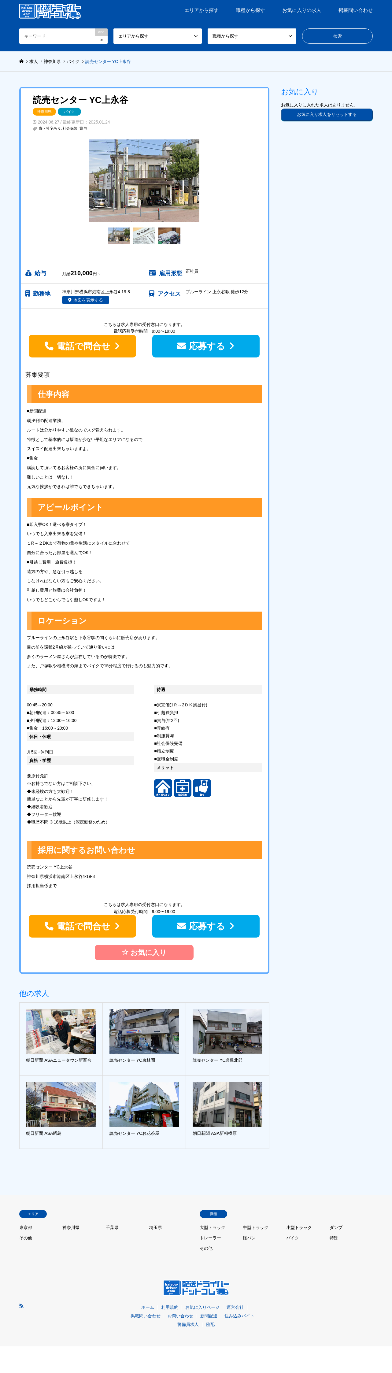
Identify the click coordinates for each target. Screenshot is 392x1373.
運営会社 (235, 1307)
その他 (25, 1237)
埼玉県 (155, 1227)
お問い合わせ (180, 1315)
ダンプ (336, 1227)
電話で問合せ (83, 346)
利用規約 (169, 1307)
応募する (207, 346)
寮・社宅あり (50, 128)
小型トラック (299, 1227)
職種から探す (250, 10)
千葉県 (112, 1227)
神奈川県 (44, 111)
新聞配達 (208, 1315)
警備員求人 (188, 1324)
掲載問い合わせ (355, 10)
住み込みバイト (239, 1315)
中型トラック (255, 1227)
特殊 (334, 1237)
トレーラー (210, 1237)
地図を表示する (88, 300)
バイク (69, 111)
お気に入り (144, 952)
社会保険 (70, 128)
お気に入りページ (202, 1307)
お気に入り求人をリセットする (327, 114)
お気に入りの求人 (301, 10)
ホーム (147, 1307)
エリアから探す (201, 10)
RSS (21, 1306)
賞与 (83, 128)
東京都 (25, 1227)
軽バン (249, 1237)
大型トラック (212, 1227)
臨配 (210, 1324)
